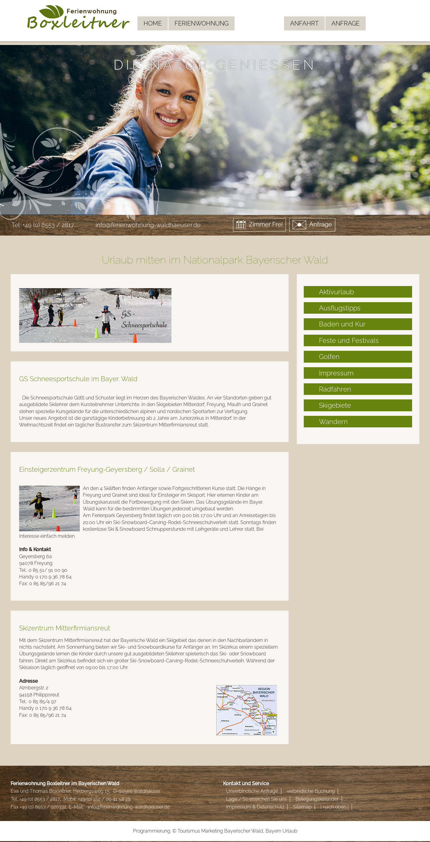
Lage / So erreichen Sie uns (256, 799)
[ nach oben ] (334, 807)
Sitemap (302, 807)
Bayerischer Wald (243, 831)
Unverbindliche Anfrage (252, 791)
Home (153, 23)
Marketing (212, 831)
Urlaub (290, 831)
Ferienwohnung (201, 23)
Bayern (273, 831)
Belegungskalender (317, 799)
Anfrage (345, 23)
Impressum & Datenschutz (255, 807)
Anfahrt (304, 23)
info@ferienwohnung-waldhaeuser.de (148, 225)
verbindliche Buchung (311, 791)
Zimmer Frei (259, 224)
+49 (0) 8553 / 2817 (48, 225)
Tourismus (189, 831)
